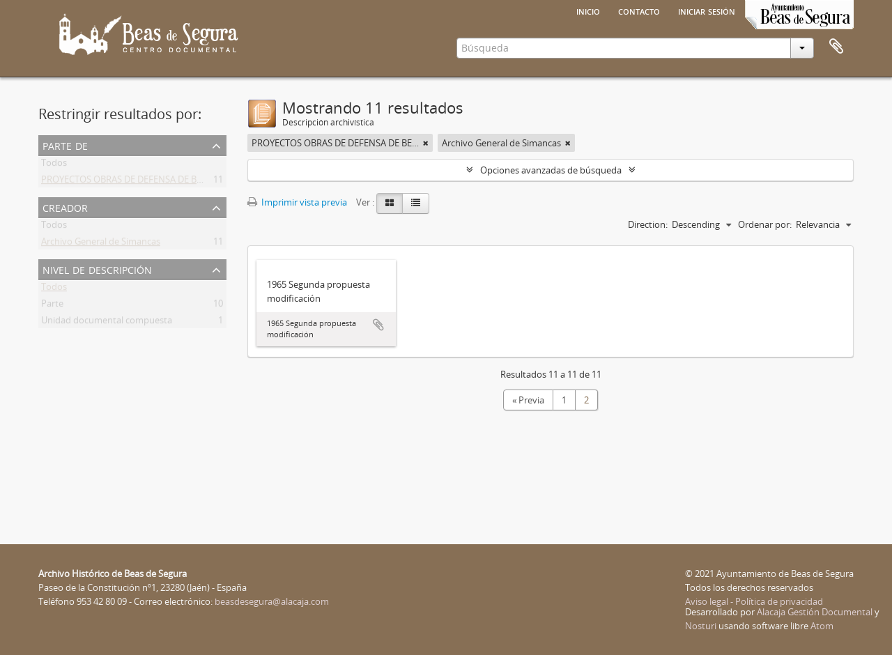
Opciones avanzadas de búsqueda (551, 170)
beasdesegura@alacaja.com (272, 601)
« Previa (528, 400)
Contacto (639, 10)
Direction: (648, 224)
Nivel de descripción (97, 268)
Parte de (65, 144)
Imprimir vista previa (297, 202)
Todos (54, 165)
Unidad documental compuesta (106, 322)
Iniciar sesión (706, 10)
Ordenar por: (765, 224)
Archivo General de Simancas (100, 244)
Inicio (588, 10)
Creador (65, 206)
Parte (52, 306)
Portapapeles (836, 46)
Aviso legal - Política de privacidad (754, 601)
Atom (821, 625)
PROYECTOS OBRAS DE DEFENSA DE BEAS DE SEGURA (151, 182)
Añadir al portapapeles (378, 325)
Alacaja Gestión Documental (814, 612)
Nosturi (700, 625)
